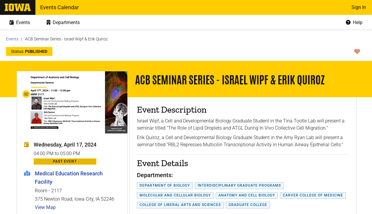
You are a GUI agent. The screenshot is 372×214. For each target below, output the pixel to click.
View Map (45, 207)
